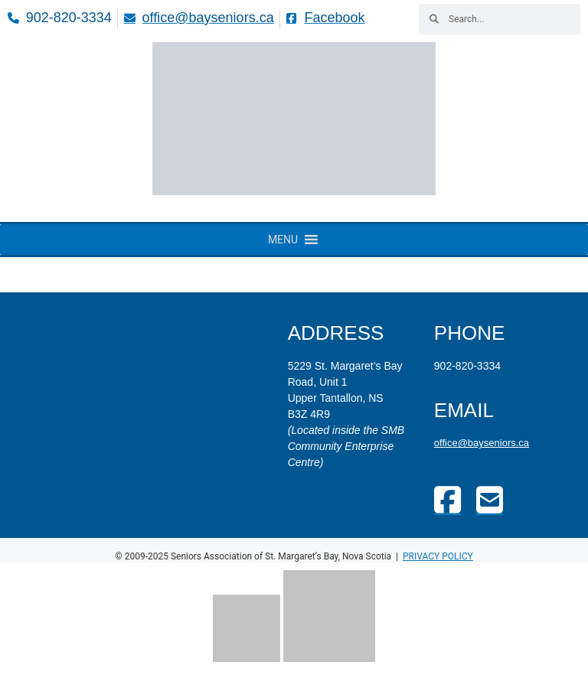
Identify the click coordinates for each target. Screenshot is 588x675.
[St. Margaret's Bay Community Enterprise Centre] (148, 391)
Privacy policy (438, 556)
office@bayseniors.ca (481, 442)
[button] (283, 239)
